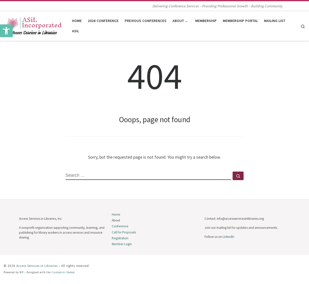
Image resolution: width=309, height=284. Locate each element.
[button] (6, 30)
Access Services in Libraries (37, 266)
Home (116, 214)
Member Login (122, 244)
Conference (120, 226)
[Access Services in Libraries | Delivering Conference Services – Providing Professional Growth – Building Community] (34, 25)
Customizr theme (63, 272)
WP (22, 272)
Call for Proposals (124, 232)
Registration (120, 238)
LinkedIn (228, 237)
